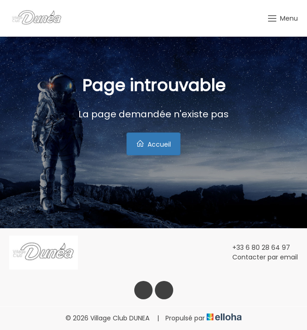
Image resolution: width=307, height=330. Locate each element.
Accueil (153, 144)
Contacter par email (260, 257)
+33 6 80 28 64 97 (256, 247)
